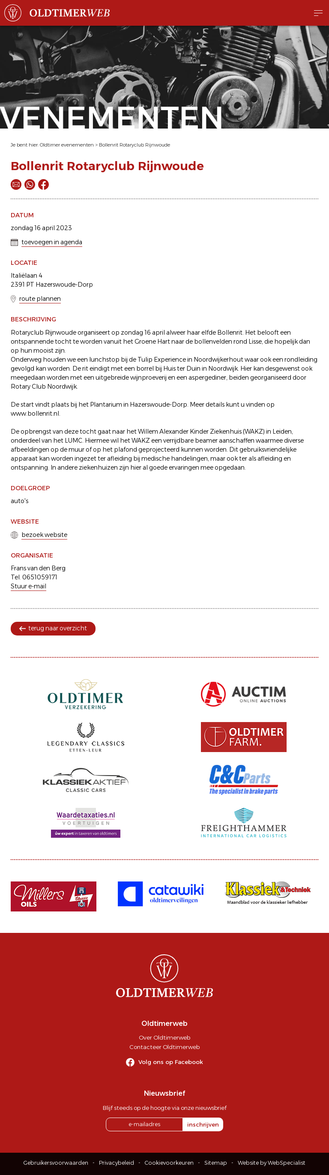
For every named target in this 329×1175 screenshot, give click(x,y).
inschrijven (203, 1124)
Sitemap (215, 1163)
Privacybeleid (116, 1163)
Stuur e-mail (28, 586)
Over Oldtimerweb (164, 1037)
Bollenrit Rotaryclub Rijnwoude (134, 145)
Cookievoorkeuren (169, 1163)
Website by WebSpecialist (271, 1163)
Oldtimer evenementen (67, 145)
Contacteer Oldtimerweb (164, 1046)
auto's (19, 501)
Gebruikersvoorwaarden (56, 1163)
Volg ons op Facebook (170, 1061)
